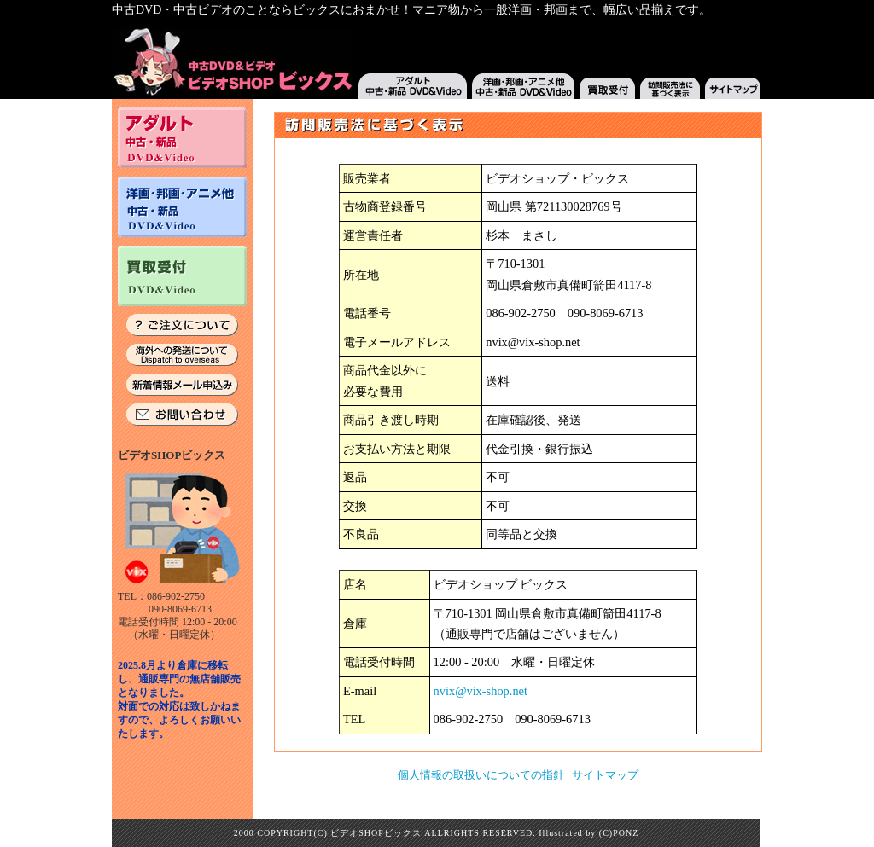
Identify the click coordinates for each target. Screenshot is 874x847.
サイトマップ (605, 775)
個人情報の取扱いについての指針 (481, 775)
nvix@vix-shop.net (480, 691)
